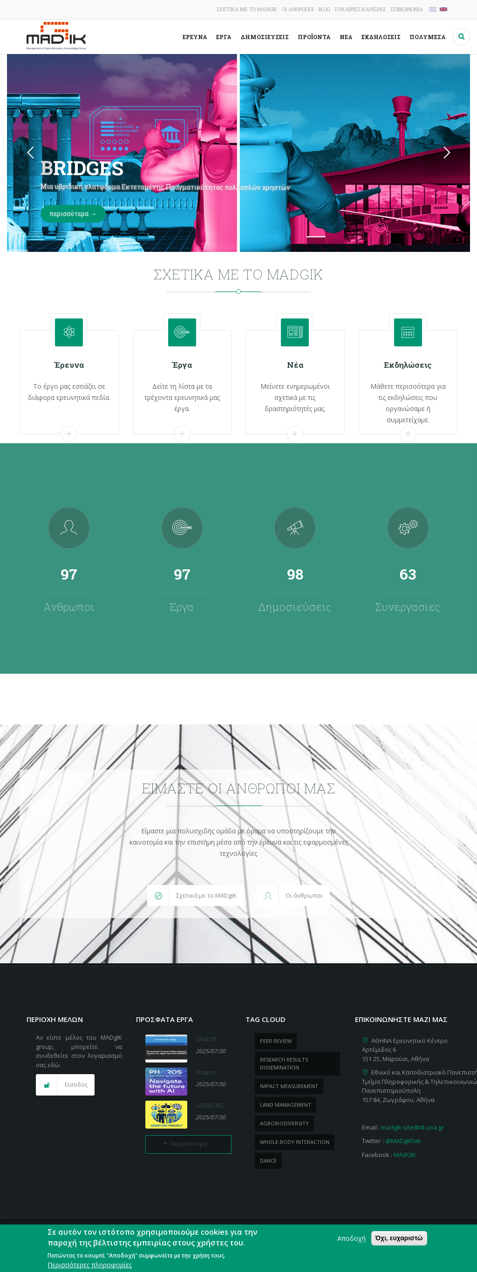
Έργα (224, 37)
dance (268, 1160)
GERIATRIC (210, 1105)
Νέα (346, 37)
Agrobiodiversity (284, 1123)
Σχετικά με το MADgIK (247, 9)
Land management (285, 1104)
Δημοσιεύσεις (265, 37)
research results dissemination (284, 1063)
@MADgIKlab (403, 1141)
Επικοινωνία (407, 9)
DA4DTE (207, 1039)
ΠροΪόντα (314, 37)
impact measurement (289, 1086)
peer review (276, 1040)
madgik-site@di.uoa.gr (412, 1127)
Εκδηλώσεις (381, 37)
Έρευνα (195, 37)
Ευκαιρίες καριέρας (360, 9)
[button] (195, 895)
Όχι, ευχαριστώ (399, 1238)
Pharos (206, 1072)
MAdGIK (405, 1154)
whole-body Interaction (294, 1141)
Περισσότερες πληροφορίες (90, 1264)
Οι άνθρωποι (297, 9)
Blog (324, 9)
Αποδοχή (351, 1238)
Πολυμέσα (427, 37)
